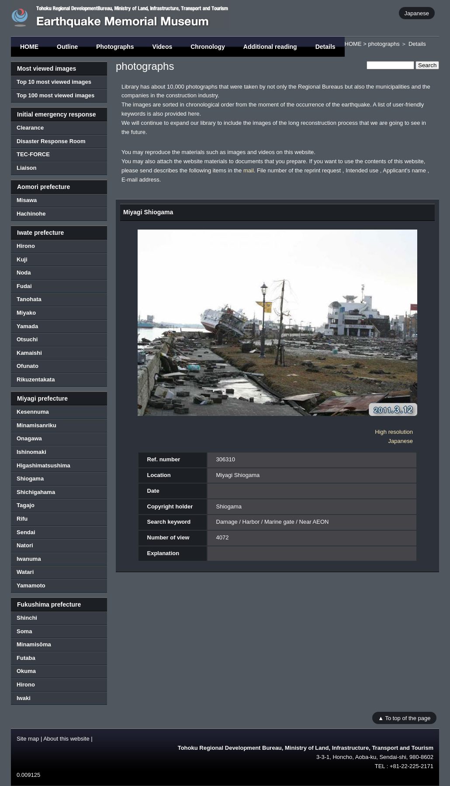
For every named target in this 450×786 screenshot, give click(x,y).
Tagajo (26, 505)
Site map (28, 738)
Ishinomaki (31, 452)
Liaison (27, 168)
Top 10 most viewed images (54, 82)
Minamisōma (34, 644)
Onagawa (29, 438)
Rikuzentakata (36, 379)
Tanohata (29, 299)
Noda (24, 272)
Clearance (30, 127)
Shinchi (27, 617)
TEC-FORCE (33, 154)
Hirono (26, 246)
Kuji (22, 259)
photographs (383, 44)
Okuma (26, 671)
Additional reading (270, 46)
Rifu (22, 518)
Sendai (26, 532)
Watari (25, 572)
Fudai (24, 286)
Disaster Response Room (51, 141)
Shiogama (30, 478)
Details (325, 46)
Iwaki (24, 698)
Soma (24, 631)
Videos (162, 46)
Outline (67, 46)
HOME (29, 46)
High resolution (394, 432)
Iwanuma (29, 559)
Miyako (26, 312)
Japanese (417, 13)
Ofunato (27, 366)
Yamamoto (31, 585)
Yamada (27, 326)
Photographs (115, 46)
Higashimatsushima (43, 465)
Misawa (27, 200)
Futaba (26, 658)
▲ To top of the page (404, 717)
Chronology (207, 46)
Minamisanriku (36, 425)
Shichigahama (36, 492)
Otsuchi (27, 339)
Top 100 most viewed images (55, 95)
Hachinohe (31, 213)
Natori (25, 545)
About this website (66, 738)
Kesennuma (33, 411)
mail (248, 170)
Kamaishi (29, 353)
